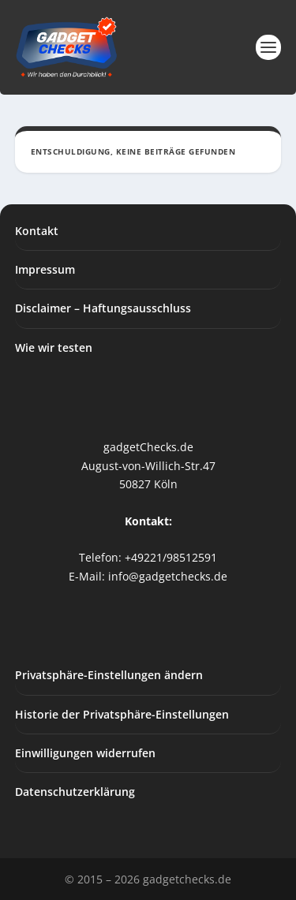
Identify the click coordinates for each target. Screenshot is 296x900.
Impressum (45, 269)
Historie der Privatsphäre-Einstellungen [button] (122, 714)
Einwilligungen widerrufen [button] (85, 752)
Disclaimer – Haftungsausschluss (103, 308)
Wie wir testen (53, 347)
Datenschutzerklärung (75, 791)
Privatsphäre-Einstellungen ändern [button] (109, 674)
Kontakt (36, 230)
